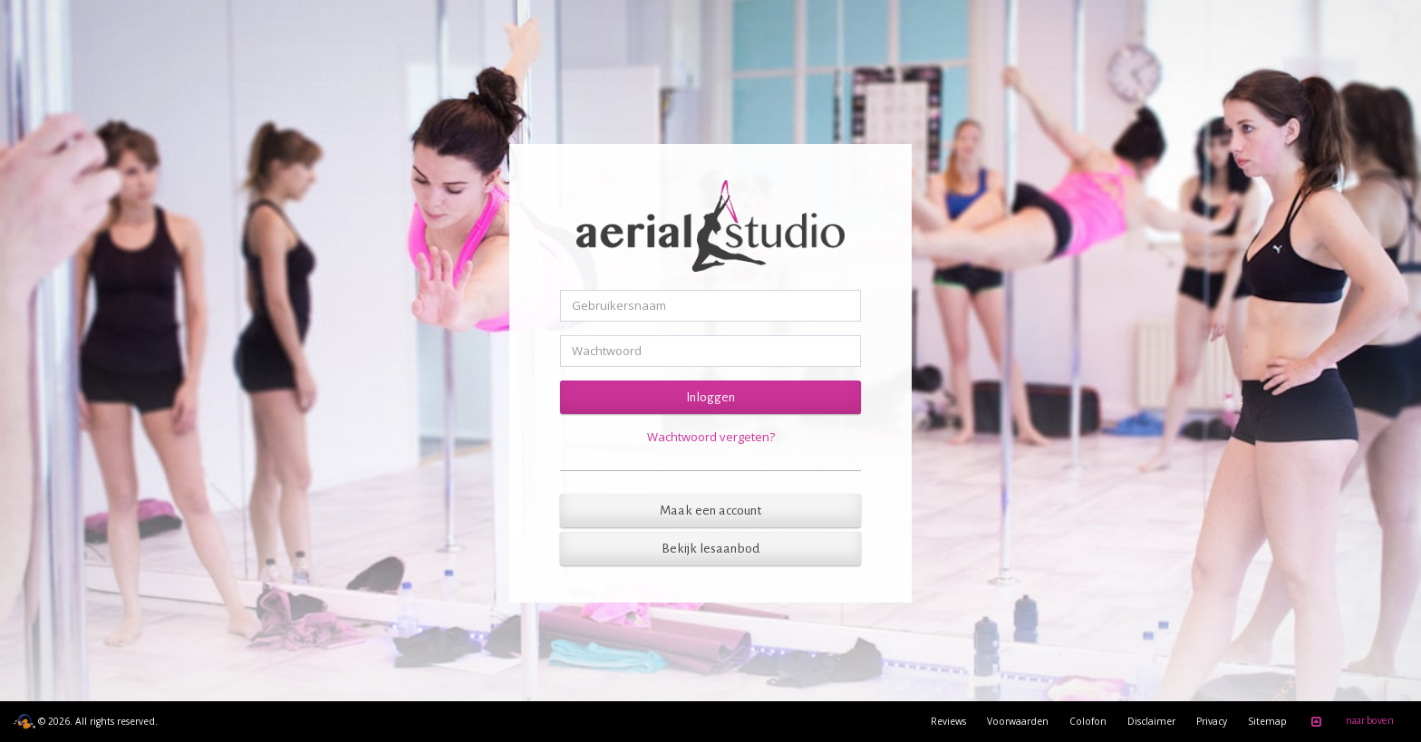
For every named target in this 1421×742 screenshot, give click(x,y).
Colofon (1088, 721)
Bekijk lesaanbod (710, 548)
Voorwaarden (1018, 721)
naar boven (1349, 722)
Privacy (1211, 721)
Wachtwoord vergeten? (711, 437)
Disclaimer (1151, 721)
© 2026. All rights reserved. (86, 721)
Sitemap (1267, 721)
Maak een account (710, 510)
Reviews (948, 721)
